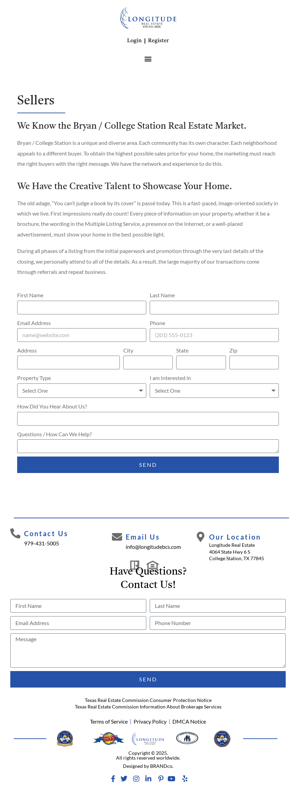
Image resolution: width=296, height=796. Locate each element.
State (182, 350)
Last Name (162, 295)
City (128, 350)
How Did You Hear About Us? (52, 406)
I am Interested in (170, 377)
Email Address (34, 323)
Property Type (34, 377)
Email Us (143, 537)
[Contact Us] (15, 534)
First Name (30, 295)
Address (27, 350)
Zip (233, 350)
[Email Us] (117, 537)
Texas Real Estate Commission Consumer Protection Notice (148, 700)
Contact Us (46, 533)
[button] (148, 58)
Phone (157, 323)
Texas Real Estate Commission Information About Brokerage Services (148, 707)
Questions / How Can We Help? (54, 434)
